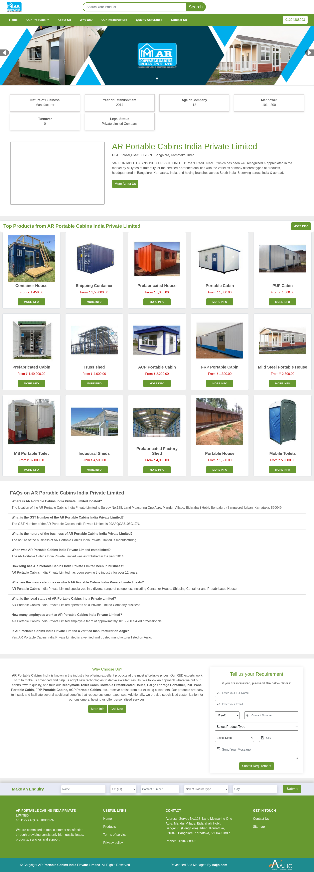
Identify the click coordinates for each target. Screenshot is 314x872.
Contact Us (179, 19)
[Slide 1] (157, 79)
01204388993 (295, 19)
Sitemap (259, 826)
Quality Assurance (149, 19)
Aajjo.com (219, 865)
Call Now (117, 709)
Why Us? (86, 19)
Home (13, 19)
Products (109, 826)
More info (301, 226)
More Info (98, 709)
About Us (64, 19)
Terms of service (114, 834)
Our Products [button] (36, 19)
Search (196, 6)
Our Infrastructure (114, 19)
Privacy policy (113, 842)
